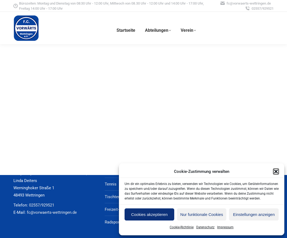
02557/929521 (259, 8)
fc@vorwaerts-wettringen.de (245, 3)
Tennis (111, 184)
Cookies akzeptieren (149, 214)
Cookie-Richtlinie (182, 227)
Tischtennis (115, 196)
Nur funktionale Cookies (201, 214)
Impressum (225, 227)
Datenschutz (205, 227)
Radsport (113, 222)
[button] (276, 171)
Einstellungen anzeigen (254, 214)
